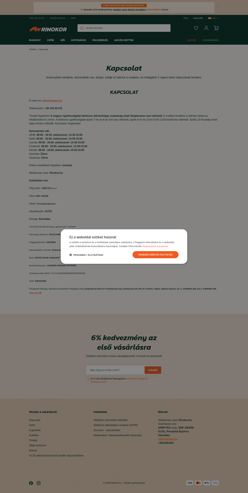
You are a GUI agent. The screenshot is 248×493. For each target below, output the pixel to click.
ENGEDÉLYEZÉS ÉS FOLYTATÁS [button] (156, 254)
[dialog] (124, 246)
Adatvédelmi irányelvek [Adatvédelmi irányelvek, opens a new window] (155, 246)
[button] (86, 254)
